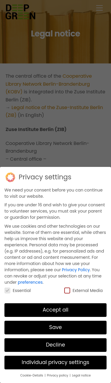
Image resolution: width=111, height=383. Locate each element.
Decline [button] (55, 344)
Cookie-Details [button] (32, 375)
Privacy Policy (76, 269)
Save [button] (55, 327)
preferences (30, 282)
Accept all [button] (55, 309)
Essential (17, 290)
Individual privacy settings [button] (55, 362)
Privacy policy (58, 375)
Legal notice (81, 375)
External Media (83, 290)
